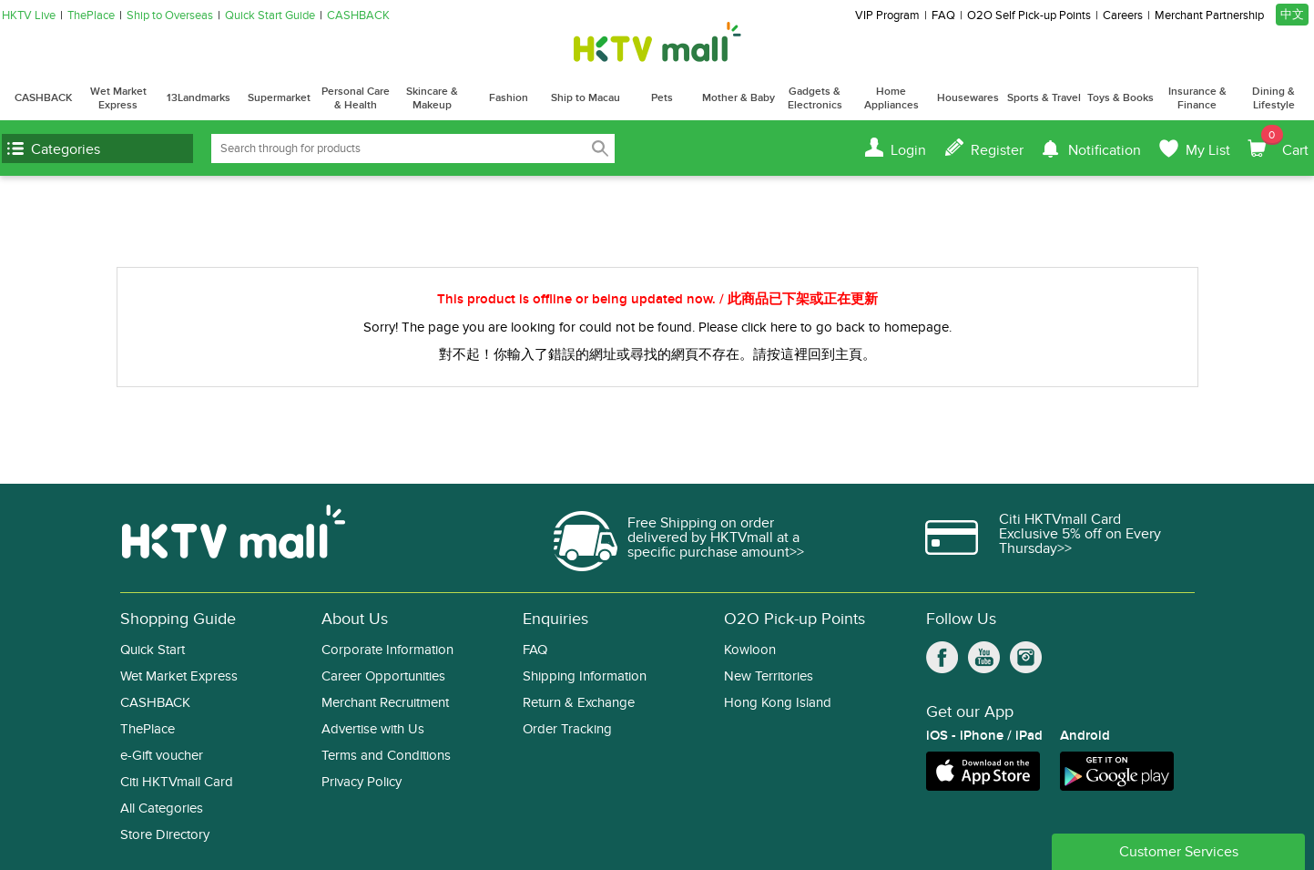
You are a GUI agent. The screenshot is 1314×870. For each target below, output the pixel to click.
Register (997, 150)
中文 (1292, 14)
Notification (1104, 150)
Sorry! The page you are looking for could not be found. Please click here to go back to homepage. (657, 327)
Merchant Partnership (1209, 16)
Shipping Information (585, 676)
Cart (1285, 142)
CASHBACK (358, 16)
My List (1208, 150)
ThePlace (91, 16)
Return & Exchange (579, 703)
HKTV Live (29, 16)
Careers (1123, 16)
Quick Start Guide (270, 16)
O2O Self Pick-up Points (1029, 16)
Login (908, 150)
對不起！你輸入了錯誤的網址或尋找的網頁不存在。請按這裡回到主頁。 (657, 354)
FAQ (943, 16)
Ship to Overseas (170, 16)
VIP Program (887, 16)
